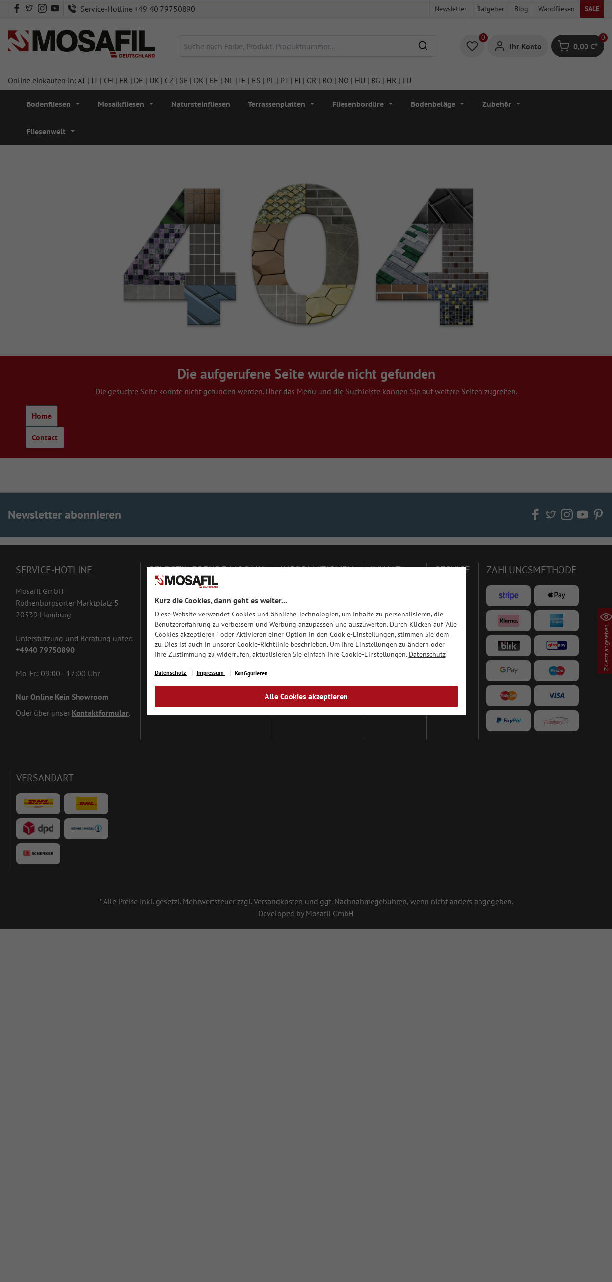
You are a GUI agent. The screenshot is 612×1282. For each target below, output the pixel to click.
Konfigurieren (251, 673)
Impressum (211, 672)
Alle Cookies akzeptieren (306, 696)
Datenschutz (427, 654)
